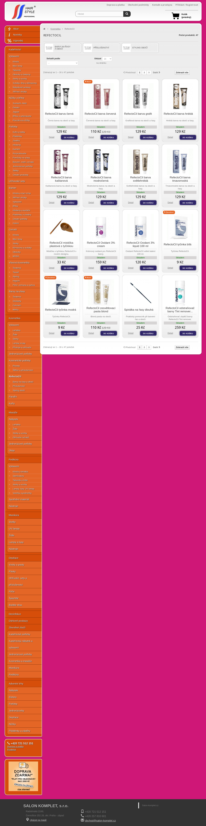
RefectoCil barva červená (100, 113)
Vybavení (14, 56)
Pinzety (16, 366)
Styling (16, 276)
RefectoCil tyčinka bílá (177, 244)
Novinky (14, 35)
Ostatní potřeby (20, 219)
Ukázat (97, 58)
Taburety (17, 70)
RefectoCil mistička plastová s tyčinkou (61, 244)
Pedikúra (14, 459)
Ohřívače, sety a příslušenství (18, 581)
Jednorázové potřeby (23, 166)
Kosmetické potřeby (20, 360)
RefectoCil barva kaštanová (61, 179)
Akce (13, 29)
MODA (16, 256)
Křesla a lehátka (20, 471)
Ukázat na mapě (38, 820)
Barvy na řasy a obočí (23, 382)
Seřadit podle (53, 58)
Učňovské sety (17, 181)
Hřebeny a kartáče (21, 210)
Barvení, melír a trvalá (23, 162)
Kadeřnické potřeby (19, 634)
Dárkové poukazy (18, 620)
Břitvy (15, 206)
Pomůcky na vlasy (21, 157)
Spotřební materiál (19, 499)
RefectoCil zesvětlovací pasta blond (101, 310)
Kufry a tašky (19, 132)
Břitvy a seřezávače (22, 116)
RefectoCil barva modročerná (101, 179)
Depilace (13, 557)
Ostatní (16, 107)
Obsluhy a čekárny (22, 74)
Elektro (13, 697)
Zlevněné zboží (17, 627)
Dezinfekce (15, 614)
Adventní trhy (16, 683)
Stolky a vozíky (20, 78)
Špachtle (14, 598)
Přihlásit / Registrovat (186, 5)
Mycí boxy (17, 66)
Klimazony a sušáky (22, 247)
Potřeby (13, 126)
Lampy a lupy (19, 343)
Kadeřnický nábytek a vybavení (21, 644)
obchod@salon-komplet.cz (100, 820)
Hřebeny (17, 145)
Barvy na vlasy (17, 291)
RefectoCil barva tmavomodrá (180, 179)
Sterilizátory (18, 476)
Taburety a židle (20, 480)
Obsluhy (17, 252)
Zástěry (16, 140)
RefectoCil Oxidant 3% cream (101, 244)
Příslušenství (19, 386)
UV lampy (14, 528)
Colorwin (17, 305)
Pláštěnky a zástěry (22, 214)
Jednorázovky (16, 710)
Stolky (16, 243)
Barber (12, 187)
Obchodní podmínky (138, 5)
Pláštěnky (17, 136)
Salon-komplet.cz (150, 805)
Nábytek (13, 419)
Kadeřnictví (15, 49)
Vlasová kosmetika (19, 262)
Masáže (13, 412)
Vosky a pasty (16, 564)
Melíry (16, 309)
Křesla (16, 61)
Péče (12, 591)
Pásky (12, 571)
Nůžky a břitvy (16, 97)
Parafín (13, 396)
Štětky (16, 170)
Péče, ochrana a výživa (24, 285)
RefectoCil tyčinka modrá (60, 309)
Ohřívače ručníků (21, 437)
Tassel (16, 272)
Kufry (12, 403)
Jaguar (16, 112)
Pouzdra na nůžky (21, 120)
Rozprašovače (19, 153)
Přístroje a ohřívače (22, 347)
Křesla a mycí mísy (22, 193)
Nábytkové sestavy (22, 87)
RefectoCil (15, 376)
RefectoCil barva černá (59, 113)
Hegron (16, 281)
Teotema (17, 268)
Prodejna (11, 749)
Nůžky (12, 724)
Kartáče (16, 149)
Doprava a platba (116, 5)
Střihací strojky (20, 91)
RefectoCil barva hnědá (178, 113)
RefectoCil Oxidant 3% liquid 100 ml (140, 244)
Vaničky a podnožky (22, 493)
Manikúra (14, 515)
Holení (16, 223)
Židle (15, 334)
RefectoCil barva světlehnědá (140, 179)
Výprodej (15, 41)
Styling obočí (19, 390)
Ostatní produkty (20, 175)
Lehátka (16, 330)
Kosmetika (14, 318)
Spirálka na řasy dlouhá (138, 309)
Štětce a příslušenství (23, 370)
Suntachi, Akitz (20, 103)
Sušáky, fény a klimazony (25, 83)
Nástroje (13, 506)
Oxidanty (17, 301)
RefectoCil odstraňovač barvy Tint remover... (180, 310)
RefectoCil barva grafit (138, 113)
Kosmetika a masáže (20, 661)
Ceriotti (13, 229)
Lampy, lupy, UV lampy (23, 489)
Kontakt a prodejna (162, 5)
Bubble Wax (15, 605)
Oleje (12, 450)
